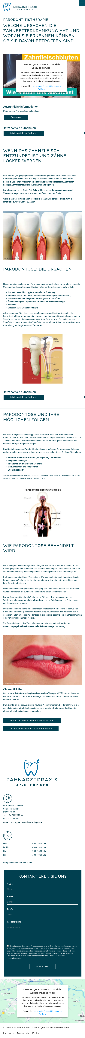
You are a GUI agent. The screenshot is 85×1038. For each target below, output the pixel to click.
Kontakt (36, 1033)
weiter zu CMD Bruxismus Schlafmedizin (32, 720)
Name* (10, 884)
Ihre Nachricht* (14, 922)
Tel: (13, 815)
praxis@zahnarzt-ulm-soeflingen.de (51, 953)
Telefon (10, 909)
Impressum (8, 1033)
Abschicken (42, 966)
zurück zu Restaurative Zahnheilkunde (31, 728)
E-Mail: (22, 822)
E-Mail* (10, 896)
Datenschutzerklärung (15, 958)
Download (16, 117)
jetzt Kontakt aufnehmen (23, 133)
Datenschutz (23, 1033)
